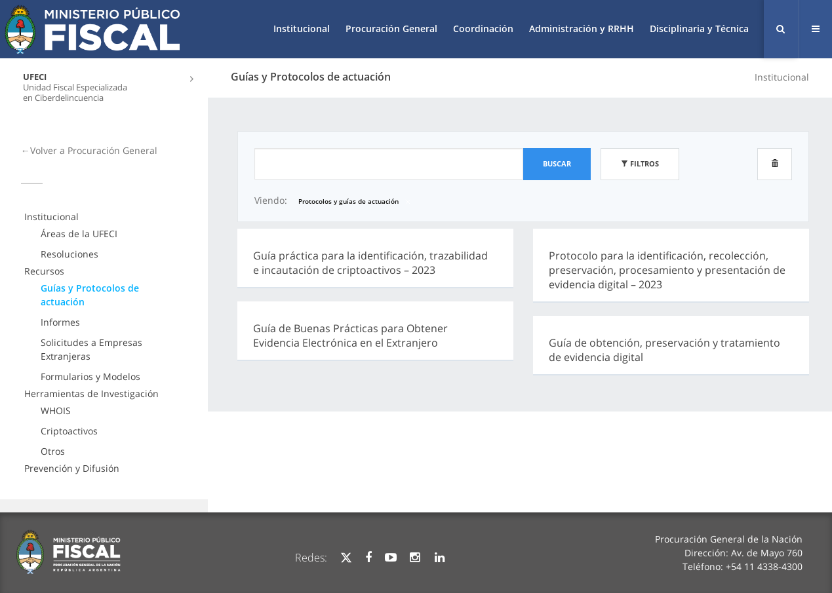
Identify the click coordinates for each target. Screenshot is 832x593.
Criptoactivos (69, 431)
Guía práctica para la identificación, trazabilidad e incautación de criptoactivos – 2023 (370, 262)
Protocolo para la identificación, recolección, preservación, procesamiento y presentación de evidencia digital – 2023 (667, 270)
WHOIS (56, 410)
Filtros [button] (640, 163)
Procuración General (391, 28)
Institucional (301, 28)
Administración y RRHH (581, 28)
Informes (60, 322)
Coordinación (483, 28)
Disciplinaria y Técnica (699, 28)
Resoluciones (69, 254)
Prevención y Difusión (71, 468)
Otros (53, 451)
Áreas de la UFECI (79, 233)
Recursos (44, 271)
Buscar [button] (557, 163)
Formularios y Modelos (90, 376)
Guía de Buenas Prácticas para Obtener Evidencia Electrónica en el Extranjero (350, 335)
